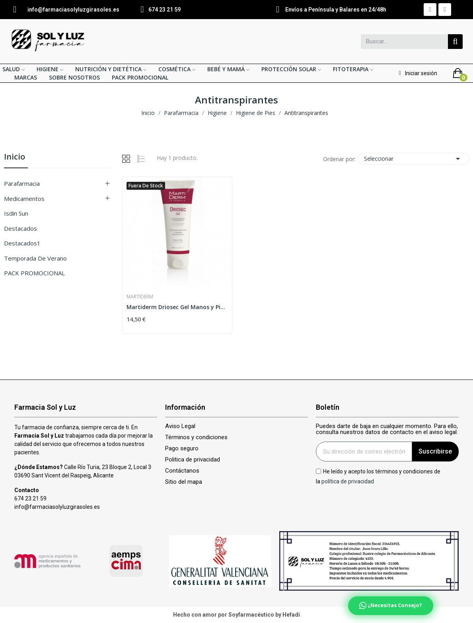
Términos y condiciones (196, 437)
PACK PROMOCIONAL (34, 273)
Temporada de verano (35, 258)
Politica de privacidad (192, 460)
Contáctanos (182, 471)
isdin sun (16, 213)
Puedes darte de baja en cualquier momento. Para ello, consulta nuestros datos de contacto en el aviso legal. (387, 429)
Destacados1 (22, 243)
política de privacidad (347, 481)
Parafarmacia (22, 183)
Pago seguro (182, 449)
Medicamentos (24, 198)
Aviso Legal (180, 426)
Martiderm (140, 296)
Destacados (20, 228)
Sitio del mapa (183, 482)
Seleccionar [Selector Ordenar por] (413, 159)
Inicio (14, 157)
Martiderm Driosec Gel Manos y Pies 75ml (177, 307)
